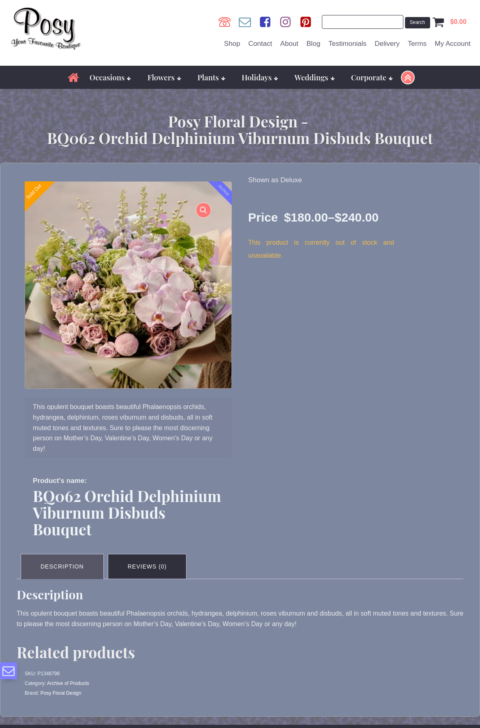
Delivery (387, 43)
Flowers (164, 77)
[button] (203, 210)
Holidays (260, 77)
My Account (452, 43)
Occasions (110, 77)
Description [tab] (62, 566)
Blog (313, 43)
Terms (417, 43)
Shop (232, 43)
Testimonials (347, 43)
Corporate (372, 77)
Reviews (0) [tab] (147, 566)
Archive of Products (68, 683)
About (289, 43)
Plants (211, 77)
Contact (260, 43)
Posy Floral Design (61, 693)
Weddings (314, 77)
